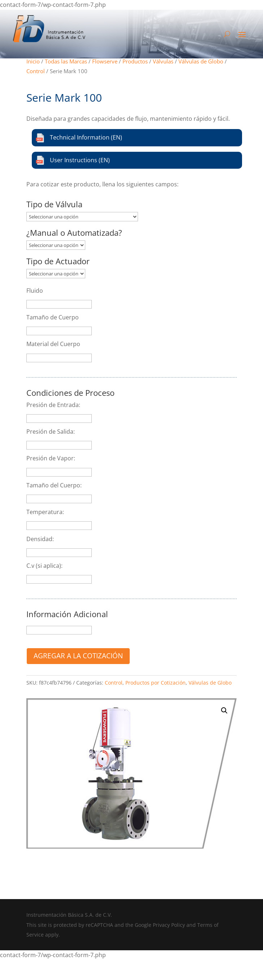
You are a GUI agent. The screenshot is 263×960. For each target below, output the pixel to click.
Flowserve (104, 61)
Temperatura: (45, 512)
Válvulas (163, 61)
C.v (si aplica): (44, 566)
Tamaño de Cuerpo (52, 317)
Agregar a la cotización (78, 655)
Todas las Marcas (66, 61)
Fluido (34, 291)
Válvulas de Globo (200, 61)
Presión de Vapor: (50, 458)
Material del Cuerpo (53, 344)
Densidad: (40, 539)
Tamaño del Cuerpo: (54, 485)
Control (35, 71)
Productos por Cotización (155, 682)
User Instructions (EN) (72, 160)
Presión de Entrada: (53, 405)
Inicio (33, 61)
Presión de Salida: (50, 431)
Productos (135, 61)
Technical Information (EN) (78, 137)
